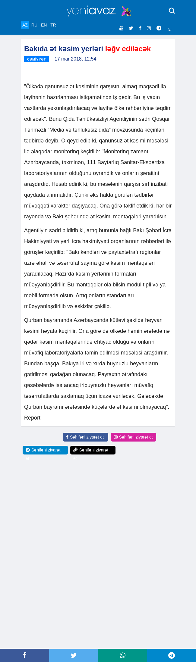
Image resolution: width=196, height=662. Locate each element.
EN (44, 25)
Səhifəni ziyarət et (85, 437)
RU (34, 25)
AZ (25, 25)
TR (53, 25)
